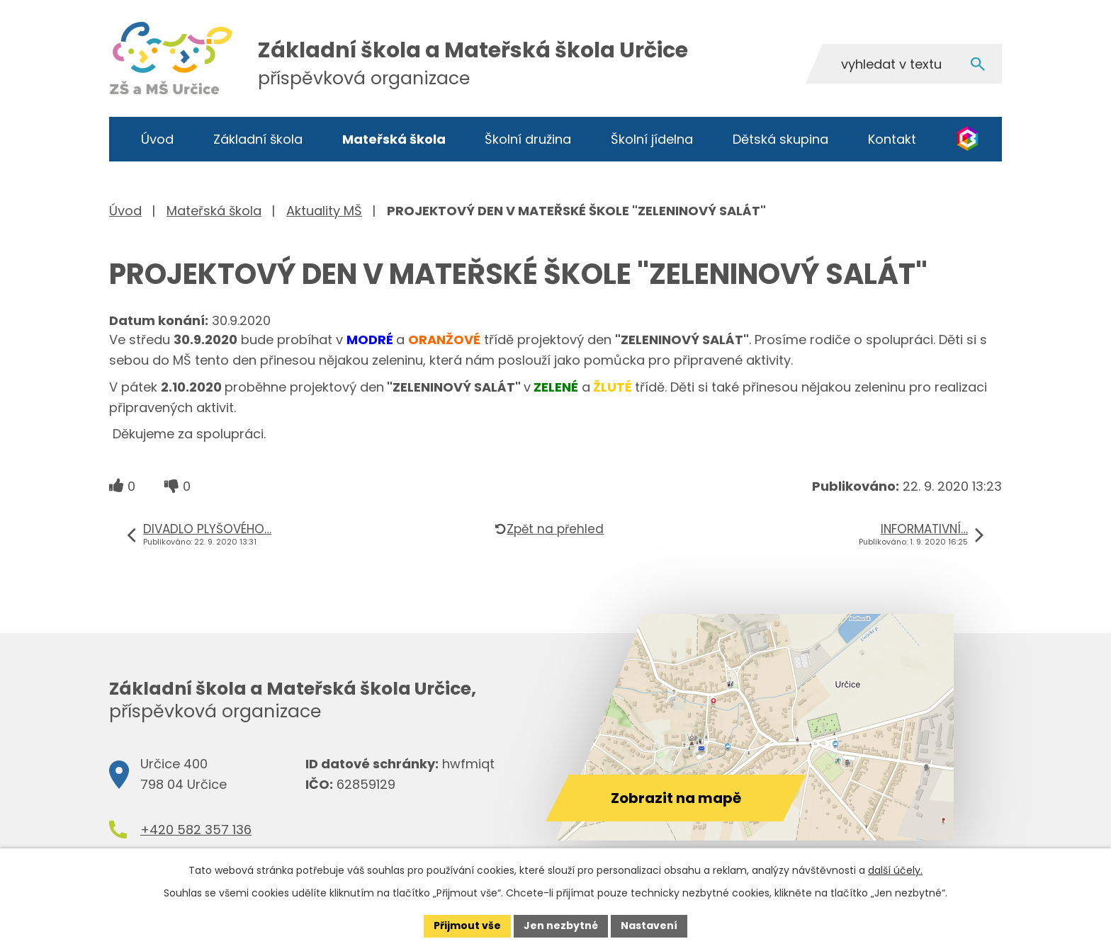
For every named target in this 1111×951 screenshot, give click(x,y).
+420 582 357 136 (196, 829)
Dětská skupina (780, 139)
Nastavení (649, 925)
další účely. (895, 870)
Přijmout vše (467, 925)
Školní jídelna (652, 139)
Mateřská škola (394, 139)
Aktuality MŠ (324, 211)
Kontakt (892, 139)
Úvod (157, 139)
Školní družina (528, 139)
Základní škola (258, 139)
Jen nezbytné (561, 925)
